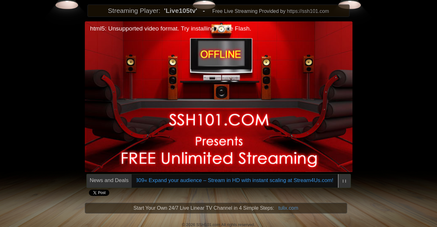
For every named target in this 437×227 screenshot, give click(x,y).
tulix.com (288, 208)
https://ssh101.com (308, 11)
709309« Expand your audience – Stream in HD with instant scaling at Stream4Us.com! (229, 180)
